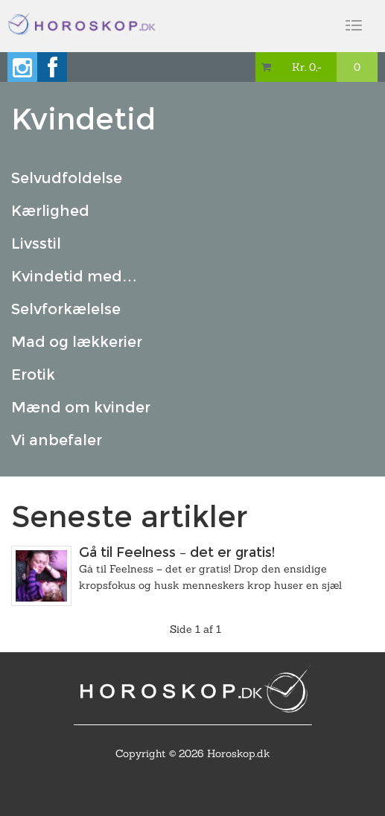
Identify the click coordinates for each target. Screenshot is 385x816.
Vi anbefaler (56, 440)
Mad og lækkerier (76, 342)
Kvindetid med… (74, 276)
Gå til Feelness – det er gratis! (177, 552)
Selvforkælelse (66, 309)
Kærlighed (50, 211)
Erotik (33, 374)
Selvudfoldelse (66, 178)
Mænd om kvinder (80, 407)
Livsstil (36, 243)
